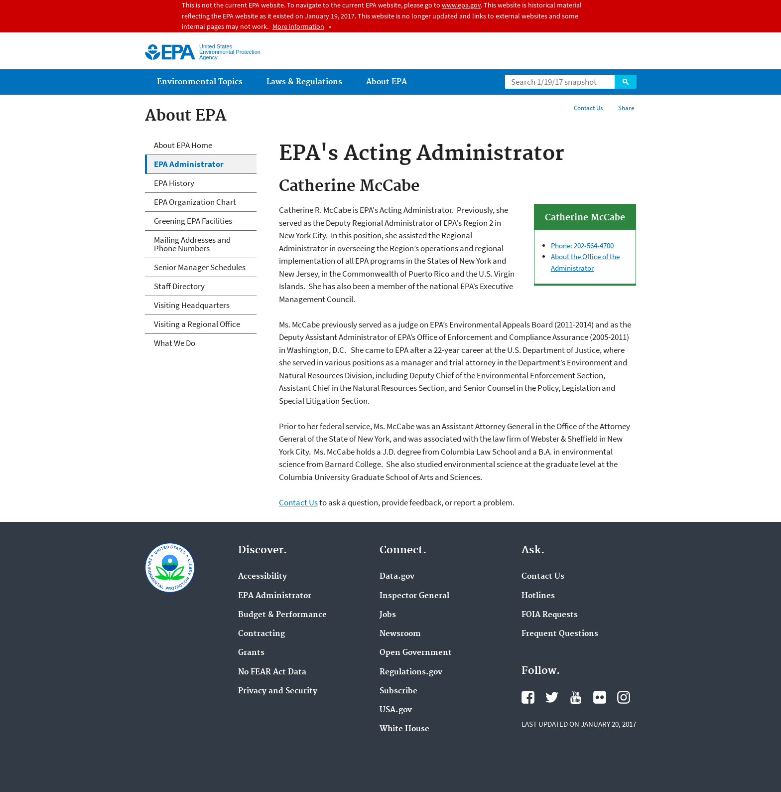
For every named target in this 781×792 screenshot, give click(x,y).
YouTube (575, 697)
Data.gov (397, 576)
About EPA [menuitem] (386, 82)
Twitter (551, 697)
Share (626, 108)
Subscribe (398, 691)
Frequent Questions (559, 634)
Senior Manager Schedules (200, 267)
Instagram (623, 697)
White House (404, 729)
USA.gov (396, 710)
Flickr (599, 697)
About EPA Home (183, 145)
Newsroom (400, 634)
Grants (251, 652)
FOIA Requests (549, 615)
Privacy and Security (277, 691)
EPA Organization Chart (195, 201)
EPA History (174, 182)
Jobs (388, 615)
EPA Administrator (189, 163)
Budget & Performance (282, 615)
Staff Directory (179, 286)
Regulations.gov (411, 672)
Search (626, 82)
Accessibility (262, 576)
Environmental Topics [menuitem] (200, 82)
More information (298, 26)
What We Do (174, 342)
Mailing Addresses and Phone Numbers (192, 244)
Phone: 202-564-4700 (582, 245)
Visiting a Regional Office (197, 323)
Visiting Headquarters (192, 305)
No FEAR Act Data (272, 672)
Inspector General (414, 596)
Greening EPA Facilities (193, 220)
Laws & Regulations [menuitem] (304, 82)
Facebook (527, 697)
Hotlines (538, 596)
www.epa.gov (461, 4)
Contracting (261, 634)
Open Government (416, 652)
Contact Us (588, 108)
